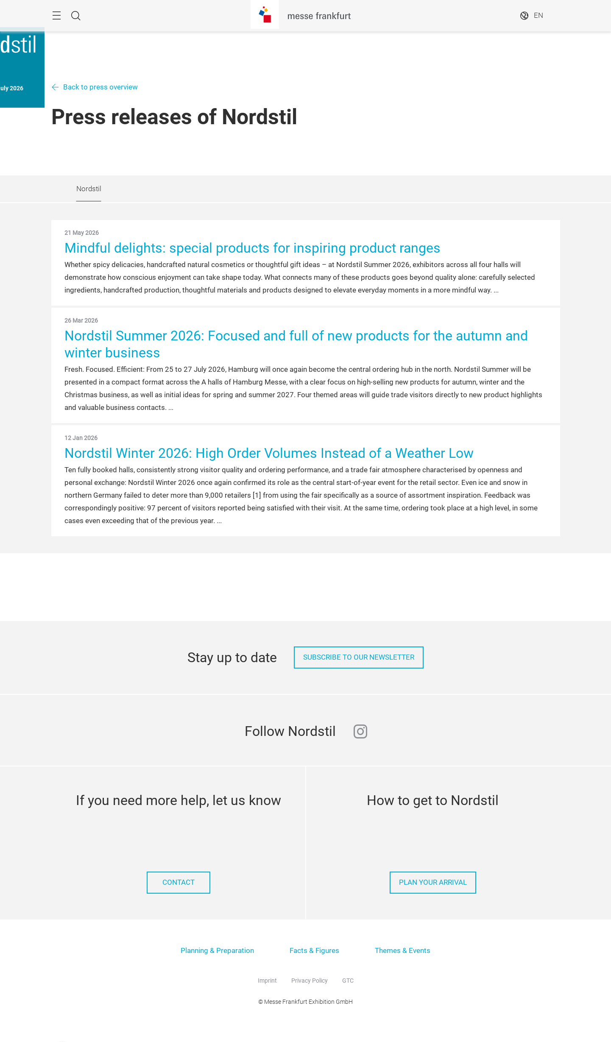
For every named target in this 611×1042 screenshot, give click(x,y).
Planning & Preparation (217, 951)
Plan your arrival (433, 882)
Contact (178, 882)
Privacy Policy (309, 980)
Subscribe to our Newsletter (358, 657)
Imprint (267, 980)
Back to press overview (100, 87)
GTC (348, 980)
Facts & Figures (314, 951)
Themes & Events (402, 951)
